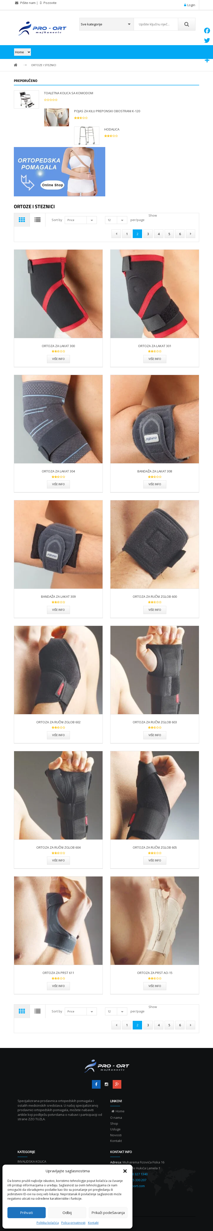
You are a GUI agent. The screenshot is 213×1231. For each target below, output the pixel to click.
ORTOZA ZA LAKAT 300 (58, 346)
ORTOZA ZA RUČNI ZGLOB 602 (58, 722)
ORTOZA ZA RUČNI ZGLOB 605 (155, 847)
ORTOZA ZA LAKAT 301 (154, 346)
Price (71, 220)
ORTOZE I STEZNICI (43, 65)
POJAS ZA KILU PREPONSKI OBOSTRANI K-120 (107, 111)
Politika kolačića (48, 1223)
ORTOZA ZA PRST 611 (58, 972)
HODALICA (111, 129)
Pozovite (50, 2)
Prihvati (26, 1212)
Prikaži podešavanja (108, 1212)
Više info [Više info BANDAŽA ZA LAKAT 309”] (58, 610)
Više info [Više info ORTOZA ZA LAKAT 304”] (58, 484)
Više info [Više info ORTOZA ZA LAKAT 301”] (155, 359)
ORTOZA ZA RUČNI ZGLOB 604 (58, 847)
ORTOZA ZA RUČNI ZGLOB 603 (155, 722)
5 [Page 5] (169, 234)
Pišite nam (28, 2)
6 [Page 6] (180, 234)
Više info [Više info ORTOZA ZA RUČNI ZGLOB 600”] (155, 610)
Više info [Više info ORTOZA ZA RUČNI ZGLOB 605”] (155, 860)
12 (109, 220)
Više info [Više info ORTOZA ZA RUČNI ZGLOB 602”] (58, 735)
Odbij (67, 1212)
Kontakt (93, 1223)
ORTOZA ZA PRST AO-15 (154, 972)
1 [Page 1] (127, 234)
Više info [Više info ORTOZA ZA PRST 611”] (58, 986)
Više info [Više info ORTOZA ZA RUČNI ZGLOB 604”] (58, 860)
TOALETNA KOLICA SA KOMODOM (68, 93)
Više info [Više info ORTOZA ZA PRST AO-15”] (155, 986)
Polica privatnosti (73, 1223)
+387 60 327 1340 (135, 1174)
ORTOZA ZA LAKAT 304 (58, 471)
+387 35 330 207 (134, 1180)
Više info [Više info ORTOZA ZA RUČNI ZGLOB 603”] (155, 735)
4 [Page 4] (159, 234)
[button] (125, 1171)
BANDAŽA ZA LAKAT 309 (58, 596)
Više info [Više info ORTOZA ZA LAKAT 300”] (58, 359)
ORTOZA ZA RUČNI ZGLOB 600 (155, 596)
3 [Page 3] (148, 234)
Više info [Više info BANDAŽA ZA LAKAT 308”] (155, 484)
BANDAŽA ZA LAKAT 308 (154, 471)
